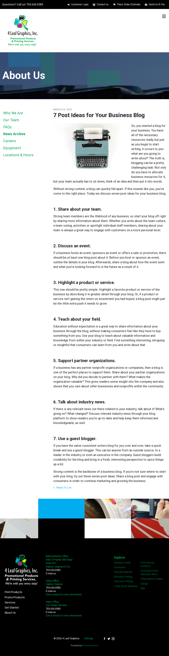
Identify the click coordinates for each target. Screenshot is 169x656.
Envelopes (120, 567)
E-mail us (51, 573)
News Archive (14, 134)
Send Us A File (157, 4)
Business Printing (123, 576)
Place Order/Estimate (128, 4)
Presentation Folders (152, 578)
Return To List (63, 487)
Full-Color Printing (123, 581)
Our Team (11, 120)
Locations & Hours (18, 155)
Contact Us (103, 4)
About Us (10, 612)
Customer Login (79, 4)
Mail (143, 588)
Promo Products (15, 597)
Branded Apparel (123, 571)
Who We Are (13, 113)
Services (10, 602)
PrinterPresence (90, 645)
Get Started (12, 607)
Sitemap (88, 638)
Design (144, 583)
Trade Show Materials (126, 586)
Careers (9, 141)
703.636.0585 (53, 570)
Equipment (12, 148)
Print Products (13, 592)
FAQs (7, 127)
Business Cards (122, 562)
